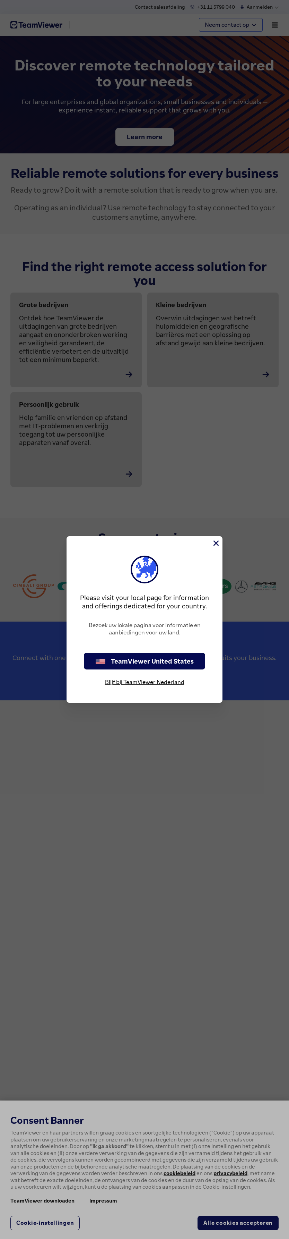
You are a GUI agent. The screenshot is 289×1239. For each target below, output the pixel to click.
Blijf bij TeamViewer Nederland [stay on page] (144, 682)
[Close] (215, 543)
